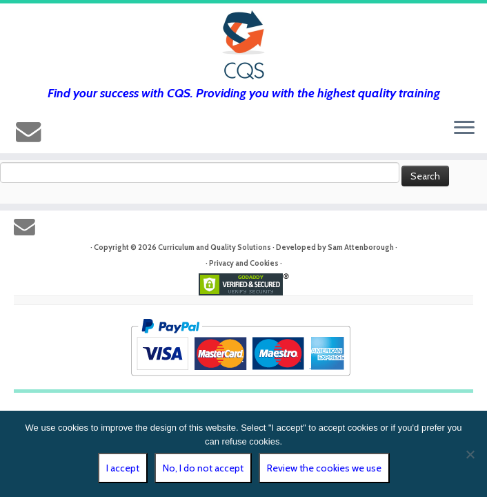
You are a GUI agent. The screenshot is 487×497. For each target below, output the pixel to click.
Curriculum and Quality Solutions (214, 247)
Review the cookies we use (324, 468)
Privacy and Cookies (244, 263)
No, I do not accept (203, 468)
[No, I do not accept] (470, 454)
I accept (122, 468)
